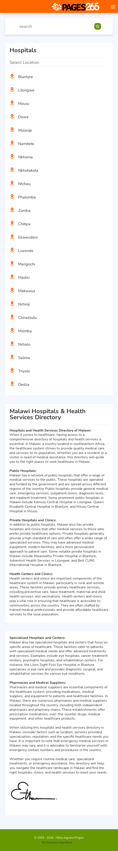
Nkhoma (25, 157)
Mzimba (25, 331)
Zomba (24, 210)
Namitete (26, 143)
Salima (24, 357)
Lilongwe (26, 90)
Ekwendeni (28, 237)
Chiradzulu (27, 317)
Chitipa (24, 224)
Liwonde (25, 250)
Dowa (23, 117)
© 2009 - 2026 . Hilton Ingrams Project (59, 838)
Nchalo (24, 344)
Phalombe (27, 197)
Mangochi (26, 264)
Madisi (24, 277)
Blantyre (25, 76)
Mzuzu (23, 103)
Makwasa (26, 290)
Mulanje (25, 130)
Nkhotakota (28, 170)
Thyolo (24, 371)
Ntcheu (24, 183)
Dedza (23, 384)
